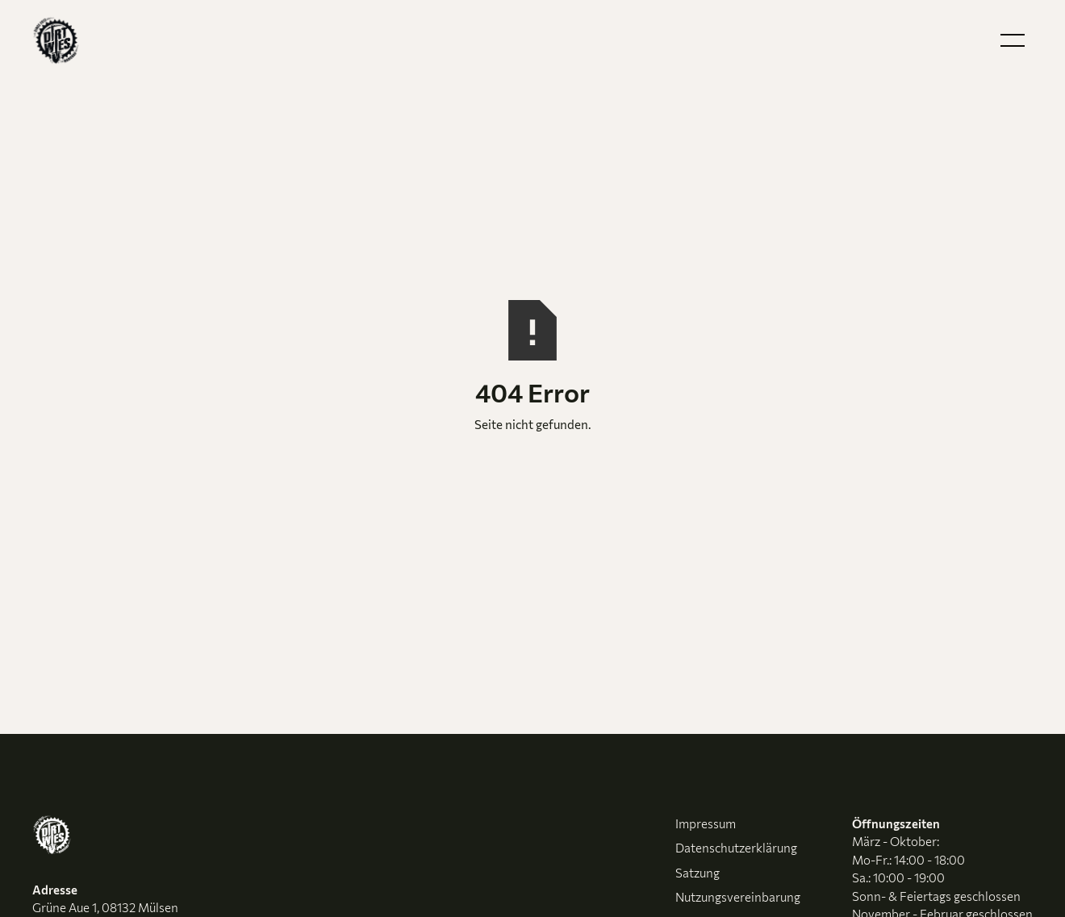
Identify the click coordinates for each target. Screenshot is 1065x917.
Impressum (705, 823)
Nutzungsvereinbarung (737, 897)
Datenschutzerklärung (736, 847)
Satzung (697, 872)
